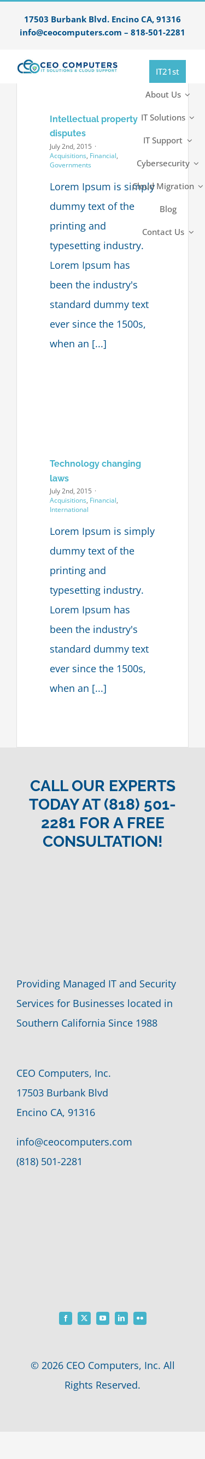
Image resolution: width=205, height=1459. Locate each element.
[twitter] (84, 1318)
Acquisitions (68, 155)
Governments (70, 165)
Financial (103, 155)
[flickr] (140, 1318)
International (69, 509)
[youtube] (102, 1318)
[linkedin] (121, 1318)
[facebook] (65, 1318)
